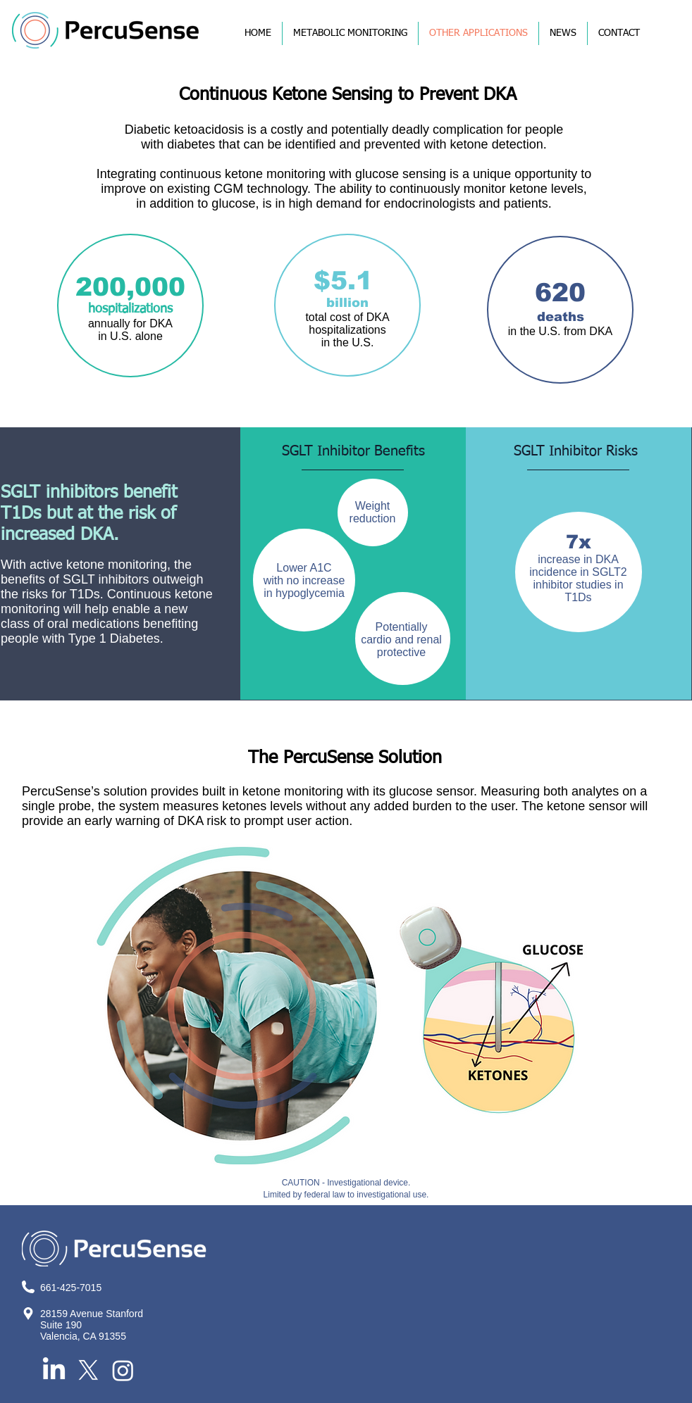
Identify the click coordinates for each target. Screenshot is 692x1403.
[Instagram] (123, 1370)
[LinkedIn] (54, 1370)
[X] (88, 1370)
